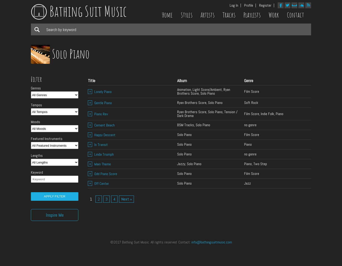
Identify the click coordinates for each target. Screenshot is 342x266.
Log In (234, 5)
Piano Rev (98, 114)
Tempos (36, 105)
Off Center (98, 183)
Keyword (37, 172)
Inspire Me (55, 215)
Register (265, 5)
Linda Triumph (101, 154)
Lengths (37, 156)
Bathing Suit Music (79, 11)
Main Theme (99, 164)
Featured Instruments (46, 139)
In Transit (98, 144)
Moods (35, 122)
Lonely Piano (100, 91)
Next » (126, 199)
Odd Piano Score (102, 173)
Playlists (252, 15)
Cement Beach (101, 125)
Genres (36, 88)
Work (274, 15)
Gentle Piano (100, 102)
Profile (248, 5)
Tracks (229, 15)
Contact (295, 15)
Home (167, 15)
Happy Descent (101, 134)
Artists (207, 15)
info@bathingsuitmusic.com (211, 242)
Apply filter (54, 196)
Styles (186, 15)
